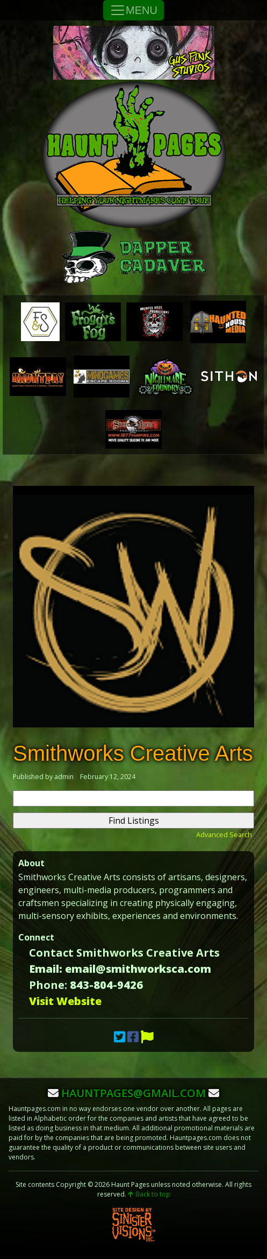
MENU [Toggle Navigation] (133, 10)
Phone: (48, 985)
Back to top (149, 1194)
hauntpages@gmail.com (133, 1093)
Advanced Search (224, 834)
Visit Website (65, 1001)
